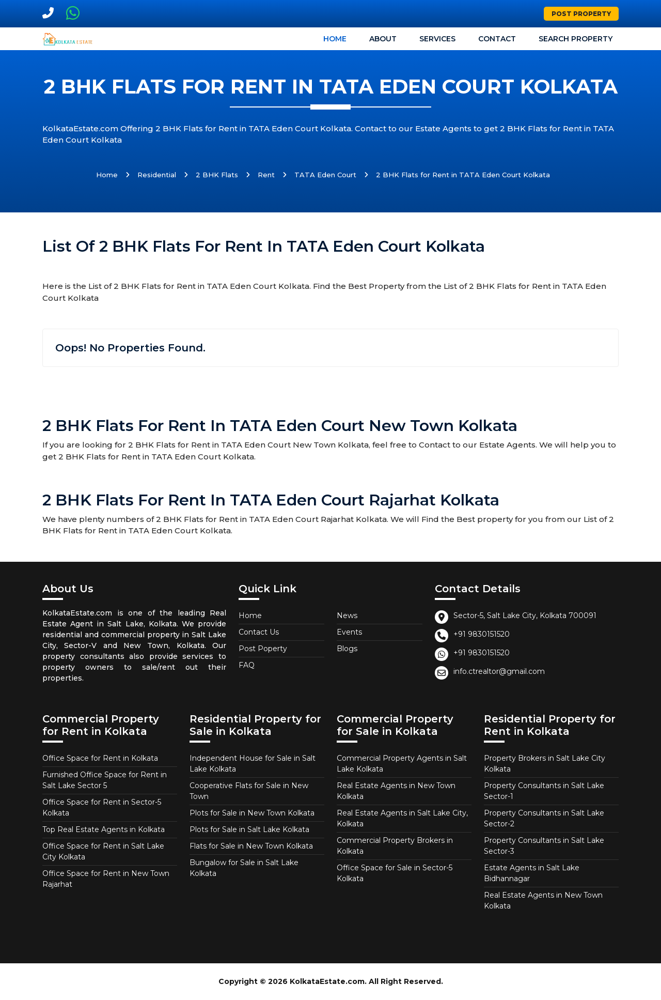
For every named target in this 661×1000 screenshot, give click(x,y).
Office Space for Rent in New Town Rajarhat (105, 879)
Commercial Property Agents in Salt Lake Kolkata (402, 763)
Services (437, 38)
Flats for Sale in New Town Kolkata (251, 846)
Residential (156, 175)
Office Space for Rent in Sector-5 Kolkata (101, 807)
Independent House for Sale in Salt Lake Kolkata (253, 763)
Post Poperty (263, 648)
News (347, 615)
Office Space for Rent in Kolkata (100, 758)
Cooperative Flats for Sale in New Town (249, 791)
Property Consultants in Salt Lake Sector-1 (544, 791)
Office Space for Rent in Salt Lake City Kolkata (103, 851)
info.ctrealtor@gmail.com (499, 671)
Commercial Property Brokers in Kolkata (395, 846)
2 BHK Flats (217, 175)
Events (349, 632)
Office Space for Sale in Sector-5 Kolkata (394, 873)
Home (335, 38)
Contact (497, 38)
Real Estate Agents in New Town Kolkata (396, 791)
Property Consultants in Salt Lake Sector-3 (544, 846)
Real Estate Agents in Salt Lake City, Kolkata (402, 818)
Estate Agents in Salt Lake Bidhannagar (531, 873)
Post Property (581, 14)
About (383, 38)
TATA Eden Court (325, 175)
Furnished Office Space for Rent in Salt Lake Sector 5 (104, 780)
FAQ (247, 665)
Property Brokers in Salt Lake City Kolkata (544, 763)
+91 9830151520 (481, 634)
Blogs (347, 648)
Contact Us (259, 632)
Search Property (575, 38)
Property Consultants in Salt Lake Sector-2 (544, 818)
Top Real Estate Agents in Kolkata (103, 829)
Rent (266, 175)
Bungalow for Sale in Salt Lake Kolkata (244, 868)
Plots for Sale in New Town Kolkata (252, 813)
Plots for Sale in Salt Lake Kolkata (249, 829)
